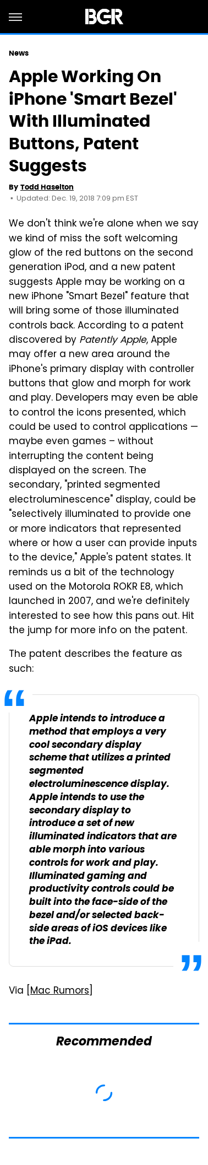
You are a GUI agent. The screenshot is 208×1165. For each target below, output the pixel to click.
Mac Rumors (59, 991)
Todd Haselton (47, 187)
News (19, 53)
